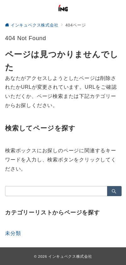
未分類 (13, 233)
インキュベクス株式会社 (70, 256)
